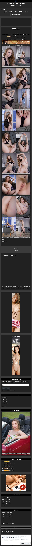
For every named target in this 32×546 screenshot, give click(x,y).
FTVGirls (15, 11)
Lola (2, 466)
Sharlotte (3, 503)
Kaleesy (3, 464)
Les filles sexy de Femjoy (7, 512)
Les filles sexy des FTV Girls (7, 521)
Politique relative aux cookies (11, 540)
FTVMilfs (21, 11)
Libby (3, 468)
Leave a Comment (17, 45)
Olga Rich (3, 497)
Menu (4, 9)
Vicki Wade (16, 29)
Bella (3, 470)
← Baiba (16, 250)
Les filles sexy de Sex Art (7, 519)
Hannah (3, 499)
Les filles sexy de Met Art (7, 514)
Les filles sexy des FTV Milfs (8, 523)
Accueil (5, 11)
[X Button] (16, 1)
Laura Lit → (16, 248)
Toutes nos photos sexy (16, 14)
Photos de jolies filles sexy (16, 3)
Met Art (26, 11)
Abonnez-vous (6, 388)
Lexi (2, 461)
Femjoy (10, 11)
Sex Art (3, 406)
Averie (3, 501)
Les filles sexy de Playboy (7, 516)
